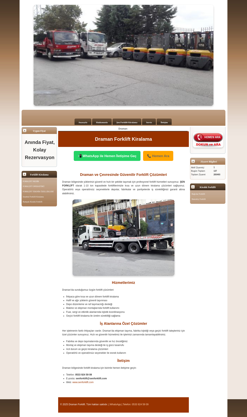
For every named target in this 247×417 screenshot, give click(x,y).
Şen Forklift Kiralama (127, 122)
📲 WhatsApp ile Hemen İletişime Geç (110, 155)
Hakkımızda (102, 122)
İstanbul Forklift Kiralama (33, 197)
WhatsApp (115, 403)
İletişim (164, 122)
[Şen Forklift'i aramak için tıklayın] (208, 139)
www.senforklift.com (83, 380)
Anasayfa (83, 122)
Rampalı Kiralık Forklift (32, 202)
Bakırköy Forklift (199, 199)
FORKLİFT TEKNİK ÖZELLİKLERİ (38, 191)
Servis (149, 122)
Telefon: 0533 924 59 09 (135, 403)
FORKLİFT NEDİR (31, 181)
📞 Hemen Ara (150, 155)
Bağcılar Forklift (198, 194)
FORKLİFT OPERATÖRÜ (34, 186)
